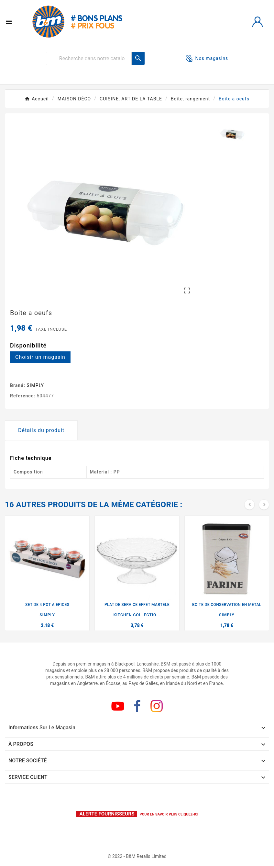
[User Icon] (257, 22)
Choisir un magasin (40, 357)
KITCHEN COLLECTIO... (137, 615)
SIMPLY (35, 385)
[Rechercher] (89, 58)
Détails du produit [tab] (41, 430)
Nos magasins (207, 58)
